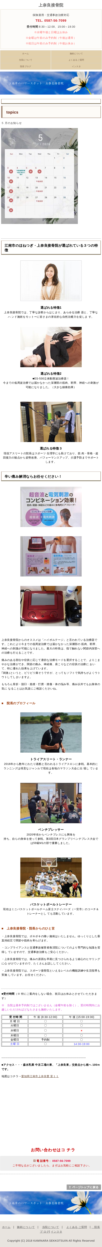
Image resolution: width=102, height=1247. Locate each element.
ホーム (25, 53)
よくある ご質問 (76, 1227)
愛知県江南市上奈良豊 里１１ (40, 1076)
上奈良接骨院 (51, 5)
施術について (76, 53)
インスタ (76, 66)
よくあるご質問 (76, 60)
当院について (25, 60)
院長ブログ (25, 66)
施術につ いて (26, 1227)
